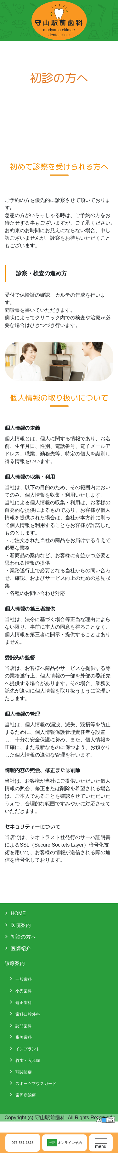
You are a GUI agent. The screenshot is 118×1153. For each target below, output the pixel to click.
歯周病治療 (25, 1095)
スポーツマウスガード (35, 1083)
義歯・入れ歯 (27, 1060)
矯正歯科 (23, 1002)
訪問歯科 (23, 1026)
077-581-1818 (23, 1142)
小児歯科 (23, 991)
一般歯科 (23, 979)
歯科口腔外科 (27, 1014)
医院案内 (21, 925)
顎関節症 (23, 1072)
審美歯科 (23, 1037)
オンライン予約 (64, 1142)
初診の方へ (23, 936)
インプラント (27, 1049)
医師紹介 (21, 948)
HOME (18, 913)
